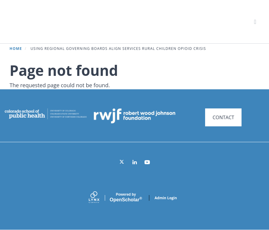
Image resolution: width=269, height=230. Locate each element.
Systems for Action (58, 21)
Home (16, 48)
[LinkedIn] (134, 162)
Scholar (126, 197)
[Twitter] (122, 162)
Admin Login (166, 197)
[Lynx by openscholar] (99, 198)
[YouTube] (147, 162)
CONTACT (223, 117)
